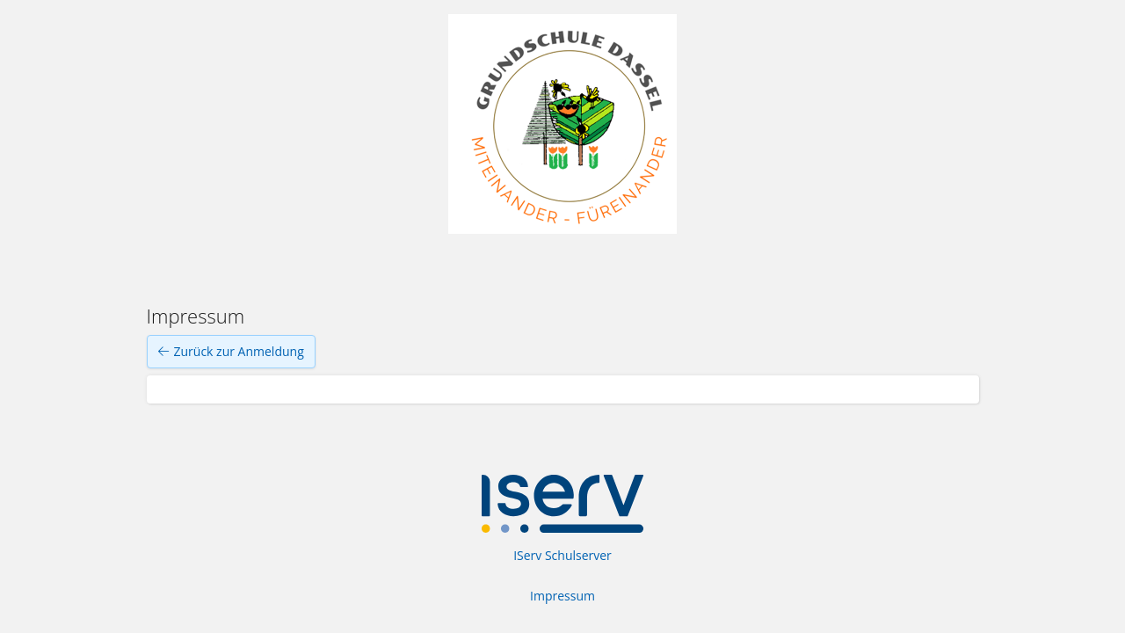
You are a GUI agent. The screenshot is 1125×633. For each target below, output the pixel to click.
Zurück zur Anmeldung (231, 351)
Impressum (562, 595)
